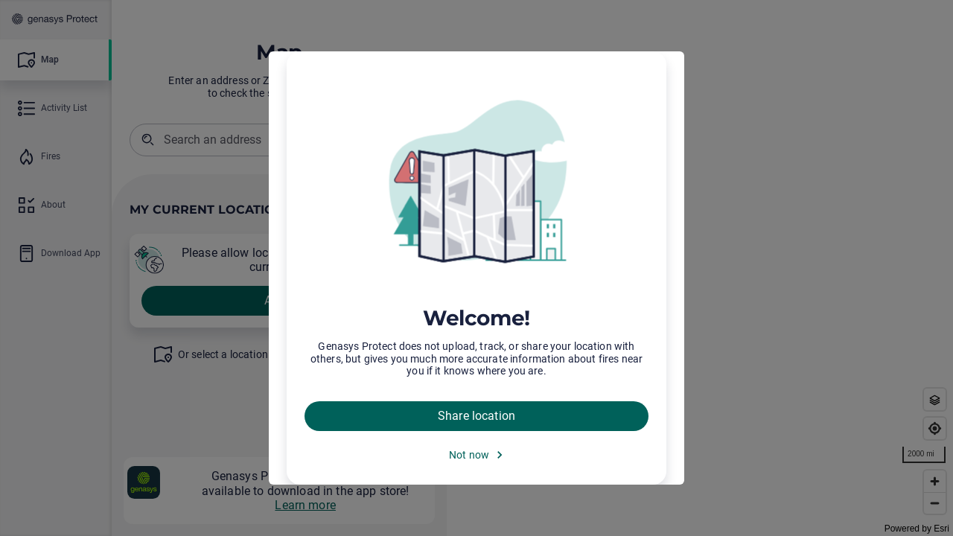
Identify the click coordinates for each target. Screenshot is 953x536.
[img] (476, 182)
